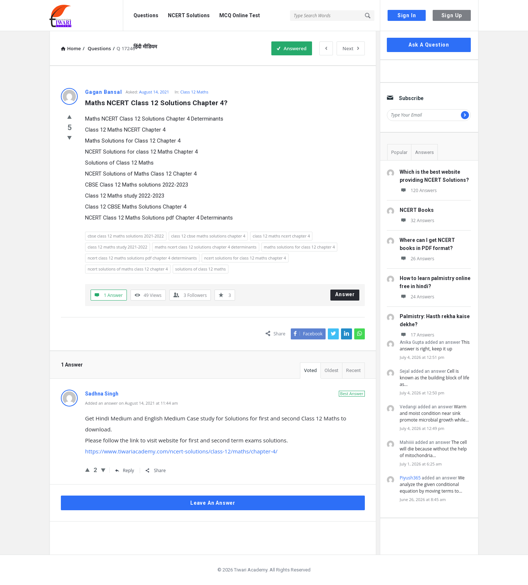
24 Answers (417, 297)
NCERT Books (417, 210)
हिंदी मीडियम (145, 46)
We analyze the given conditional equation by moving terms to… (432, 484)
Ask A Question (428, 45)
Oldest (331, 370)
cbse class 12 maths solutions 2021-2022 (126, 236)
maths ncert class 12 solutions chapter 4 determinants (206, 247)
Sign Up (451, 15)
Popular (399, 152)
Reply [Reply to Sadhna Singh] (124, 470)
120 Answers (418, 190)
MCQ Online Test (239, 15)
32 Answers (417, 220)
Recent (353, 370)
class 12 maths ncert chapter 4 (281, 236)
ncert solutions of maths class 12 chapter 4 (128, 269)
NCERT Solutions (189, 15)
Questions (145, 15)
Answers (424, 152)
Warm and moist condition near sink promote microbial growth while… (434, 413)
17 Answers (417, 335)
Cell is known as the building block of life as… (434, 377)
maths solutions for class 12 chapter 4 (299, 247)
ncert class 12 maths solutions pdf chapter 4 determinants (142, 258)
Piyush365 (410, 478)
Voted (310, 370)
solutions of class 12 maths (200, 269)
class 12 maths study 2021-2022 (117, 247)
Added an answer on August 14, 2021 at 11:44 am (131, 403)
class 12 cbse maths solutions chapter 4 (208, 236)
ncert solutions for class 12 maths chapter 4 (245, 258)
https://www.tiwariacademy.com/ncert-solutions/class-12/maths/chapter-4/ (181, 451)
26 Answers (417, 258)
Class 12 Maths (194, 92)
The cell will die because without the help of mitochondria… (433, 449)
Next (350, 48)
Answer (345, 294)
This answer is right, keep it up (435, 345)
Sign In (406, 15)
